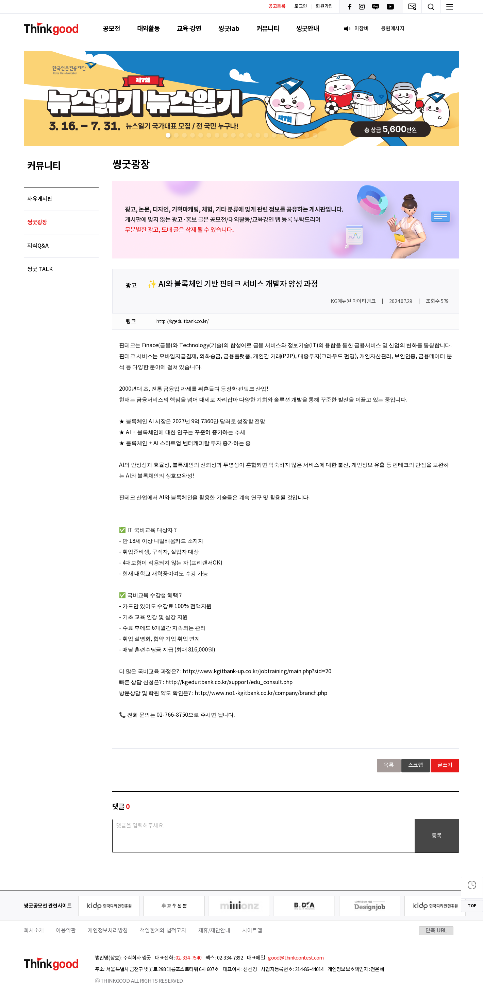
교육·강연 (189, 29)
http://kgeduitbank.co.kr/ (182, 321)
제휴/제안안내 (214, 931)
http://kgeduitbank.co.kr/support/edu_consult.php (229, 682)
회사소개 (34, 931)
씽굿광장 (37, 222)
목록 (389, 765)
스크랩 (415, 765)
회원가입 (324, 6)
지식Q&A (38, 246)
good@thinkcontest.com (295, 958)
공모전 (111, 29)
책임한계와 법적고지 (163, 931)
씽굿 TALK (39, 269)
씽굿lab (228, 29)
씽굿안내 (307, 29)
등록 (437, 836)
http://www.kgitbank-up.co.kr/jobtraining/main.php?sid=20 (257, 671)
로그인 (300, 6)
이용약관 (66, 931)
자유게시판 (39, 199)
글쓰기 (444, 765)
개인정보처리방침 (108, 931)
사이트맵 (252, 931)
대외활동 (148, 29)
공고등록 (277, 6)
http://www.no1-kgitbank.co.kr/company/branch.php (261, 693)
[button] (168, 135)
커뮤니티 (267, 29)
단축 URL (436, 930)
